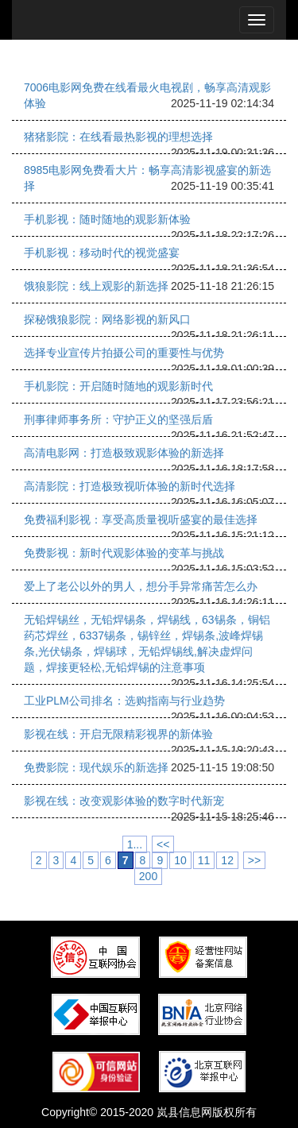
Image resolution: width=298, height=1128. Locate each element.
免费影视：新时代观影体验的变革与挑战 (124, 553)
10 (180, 860)
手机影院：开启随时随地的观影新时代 (118, 386)
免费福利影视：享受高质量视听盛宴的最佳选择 (140, 519)
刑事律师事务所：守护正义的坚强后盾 (118, 419)
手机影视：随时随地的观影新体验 (107, 219)
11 (204, 860)
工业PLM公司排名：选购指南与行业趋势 (124, 700)
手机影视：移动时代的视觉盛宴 (102, 252)
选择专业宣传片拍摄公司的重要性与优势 (124, 352)
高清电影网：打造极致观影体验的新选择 (124, 452)
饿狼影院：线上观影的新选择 (96, 286)
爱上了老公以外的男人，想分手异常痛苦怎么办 (140, 586)
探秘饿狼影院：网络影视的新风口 (107, 319)
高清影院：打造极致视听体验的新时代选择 (129, 486)
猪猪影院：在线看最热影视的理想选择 (118, 136)
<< (163, 844)
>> (254, 860)
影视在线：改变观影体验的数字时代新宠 (124, 800)
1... (134, 844)
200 (148, 876)
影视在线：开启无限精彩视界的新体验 (118, 734)
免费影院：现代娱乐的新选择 (96, 767)
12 (227, 860)
